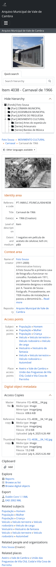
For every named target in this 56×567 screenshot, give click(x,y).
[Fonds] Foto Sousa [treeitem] (16, 105)
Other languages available (18, 149)
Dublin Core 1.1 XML (15, 496)
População (25, 326)
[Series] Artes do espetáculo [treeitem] (28, 123)
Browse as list (11, 482)
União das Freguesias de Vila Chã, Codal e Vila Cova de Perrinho (35, 375)
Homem (38, 326)
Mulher (37, 330)
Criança (37, 333)
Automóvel (25, 362)
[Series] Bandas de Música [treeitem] (27, 130)
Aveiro (22, 368)
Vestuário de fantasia (27, 529)
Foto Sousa (8, 139)
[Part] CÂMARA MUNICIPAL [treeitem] (24, 108)
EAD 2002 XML (11, 500)
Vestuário (24, 348)
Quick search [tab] (11, 74)
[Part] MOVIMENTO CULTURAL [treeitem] (26, 119)
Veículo (23, 337)
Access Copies (14, 395)
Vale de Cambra (37, 368)
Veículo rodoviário (29, 341)
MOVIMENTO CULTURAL (31, 139)
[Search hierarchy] (25, 81)
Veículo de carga (25, 525)
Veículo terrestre (39, 337)
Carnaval (10, 143)
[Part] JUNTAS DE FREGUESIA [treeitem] (25, 115)
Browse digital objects (16, 486)
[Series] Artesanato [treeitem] (23, 126)
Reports (8, 478)
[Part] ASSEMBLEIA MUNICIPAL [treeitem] (26, 112)
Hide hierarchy (14, 99)
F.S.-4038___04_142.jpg (39, 439)
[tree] (28, 118)
